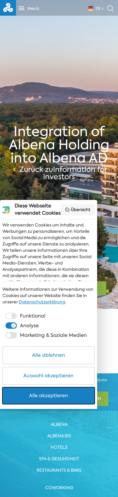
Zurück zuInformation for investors (59, 173)
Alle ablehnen (59, 443)
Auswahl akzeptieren (59, 464)
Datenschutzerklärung (25, 390)
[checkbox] (24, 404)
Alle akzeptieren (59, 483)
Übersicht (99, 284)
